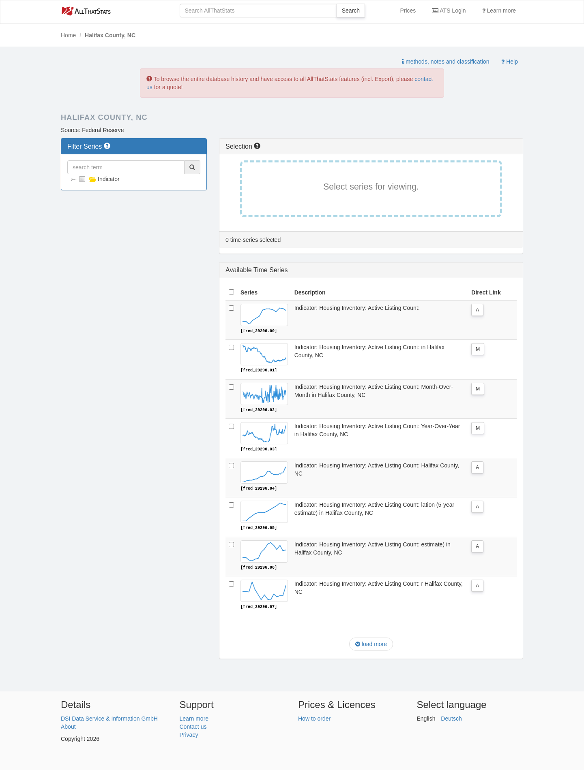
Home (68, 35)
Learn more (499, 10)
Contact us (193, 725)
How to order (314, 717)
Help (509, 61)
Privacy (189, 733)
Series (249, 292)
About (68, 725)
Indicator (98, 179)
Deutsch (451, 717)
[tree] (133, 179)
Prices (408, 10)
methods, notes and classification (445, 61)
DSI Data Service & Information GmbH (109, 717)
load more (371, 643)
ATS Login (449, 10)
